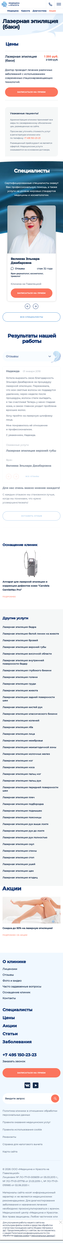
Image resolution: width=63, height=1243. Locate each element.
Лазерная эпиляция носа (18, 767)
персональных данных (42, 1235)
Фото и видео (12, 980)
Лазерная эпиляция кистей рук (22, 707)
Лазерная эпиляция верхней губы (24, 647)
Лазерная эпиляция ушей (19, 864)
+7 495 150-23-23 (32, 138)
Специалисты (17, 1009)
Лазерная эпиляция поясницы (22, 817)
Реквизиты (9, 1136)
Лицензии (10, 969)
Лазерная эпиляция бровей (20, 640)
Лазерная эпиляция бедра (19, 627)
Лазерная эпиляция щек (18, 870)
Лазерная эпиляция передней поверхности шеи (30, 789)
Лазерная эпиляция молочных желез (26, 753)
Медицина (12, 11)
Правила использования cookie (22, 1129)
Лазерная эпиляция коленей (21, 720)
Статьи (10, 1034)
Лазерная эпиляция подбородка (23, 804)
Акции (52, 11)
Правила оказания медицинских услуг (27, 1122)
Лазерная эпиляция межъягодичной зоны (29, 747)
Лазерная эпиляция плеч (19, 797)
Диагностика (39, 11)
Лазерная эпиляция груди (19, 683)
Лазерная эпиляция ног (18, 760)
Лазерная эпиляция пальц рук (22, 780)
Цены (9, 1018)
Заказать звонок (14, 1061)
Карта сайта (10, 1151)
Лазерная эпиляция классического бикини (30, 713)
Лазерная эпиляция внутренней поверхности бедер (23, 662)
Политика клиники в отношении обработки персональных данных (30, 1112)
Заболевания (17, 1042)
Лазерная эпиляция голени (20, 677)
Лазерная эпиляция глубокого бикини (27, 670)
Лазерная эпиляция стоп (18, 857)
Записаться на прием (31, 92)
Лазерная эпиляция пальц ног (22, 773)
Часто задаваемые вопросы (22, 986)
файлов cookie (21, 1235)
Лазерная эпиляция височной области (27, 653)
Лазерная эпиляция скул (18, 844)
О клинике (14, 961)
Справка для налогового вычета (22, 1144)
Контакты (9, 998)
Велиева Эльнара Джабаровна (25, 261)
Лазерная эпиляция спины (20, 850)
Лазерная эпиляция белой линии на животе (31, 633)
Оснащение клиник (16, 992)
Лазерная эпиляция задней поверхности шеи (29, 699)
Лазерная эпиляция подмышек (22, 810)
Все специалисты (31, 317)
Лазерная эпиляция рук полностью (25, 837)
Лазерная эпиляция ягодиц (20, 877)
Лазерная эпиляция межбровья (23, 740)
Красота (25, 11)
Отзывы (20, 268)
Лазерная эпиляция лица (19, 733)
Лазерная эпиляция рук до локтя (23, 830)
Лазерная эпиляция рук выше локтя (25, 824)
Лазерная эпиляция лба (18, 727)
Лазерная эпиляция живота (20, 690)
